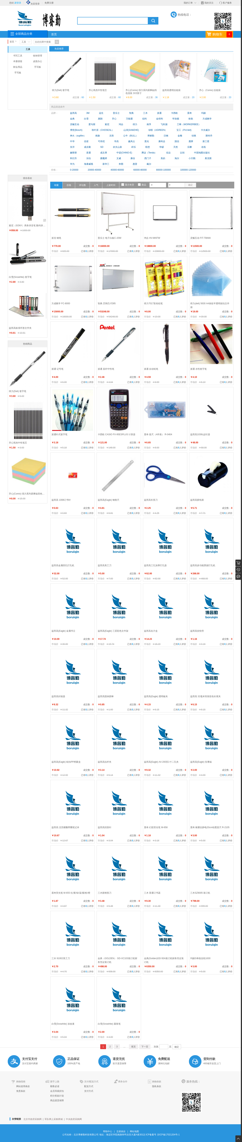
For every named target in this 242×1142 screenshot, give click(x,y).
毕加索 (175, 118)
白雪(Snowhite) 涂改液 (63, 1024)
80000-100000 (163, 170)
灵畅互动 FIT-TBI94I (200, 238)
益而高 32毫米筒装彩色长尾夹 (205, 696)
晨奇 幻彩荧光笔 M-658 (156, 827)
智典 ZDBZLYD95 (107, 303)
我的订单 (188, 3)
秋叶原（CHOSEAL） (103, 130)
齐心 (114, 118)
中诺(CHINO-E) (124, 152)
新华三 (106, 164)
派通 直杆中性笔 (106, 369)
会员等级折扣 (57, 1091)
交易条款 (121, 1131)
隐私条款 (156, 1086)
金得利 (159, 118)
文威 (118, 158)
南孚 (149, 124)
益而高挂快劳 (197, 631)
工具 (24, 42)
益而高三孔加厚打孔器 (155, 565)
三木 (145, 113)
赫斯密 (73, 152)
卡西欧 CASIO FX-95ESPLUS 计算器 (116, 434)
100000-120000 (188, 170)
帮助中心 (107, 1131)
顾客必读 (54, 1086)
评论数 (82, 185)
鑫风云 (131, 141)
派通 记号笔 (57, 369)
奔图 (121, 164)
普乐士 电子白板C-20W (109, 238)
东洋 (72, 147)
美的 (163, 158)
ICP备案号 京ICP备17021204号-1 (163, 1134)
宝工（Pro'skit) (183, 130)
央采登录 (33, 3)
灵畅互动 (74, 124)
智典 (131, 113)
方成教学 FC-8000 (61, 303)
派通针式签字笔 (59, 434)
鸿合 (121, 124)
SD (101, 147)
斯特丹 (209, 135)
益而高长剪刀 (151, 500)
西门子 (147, 158)
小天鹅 (192, 158)
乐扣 (88, 158)
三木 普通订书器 (152, 893)
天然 (175, 147)
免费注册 (49, 3)
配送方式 (88, 1086)
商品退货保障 (57, 1100)
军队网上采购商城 (54, 1119)
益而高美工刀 (104, 565)
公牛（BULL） (130, 135)
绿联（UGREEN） (157, 130)
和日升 (73, 158)
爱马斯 (92, 124)
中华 (72, 141)
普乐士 (116, 113)
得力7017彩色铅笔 (153, 303)
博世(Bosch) (76, 130)
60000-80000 (140, 170)
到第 (156, 1046)
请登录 (17, 3)
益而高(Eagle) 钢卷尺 (108, 500)
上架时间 (110, 185)
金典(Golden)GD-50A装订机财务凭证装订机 (164, 960)
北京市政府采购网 (32, 1119)
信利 (144, 118)
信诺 (86, 141)
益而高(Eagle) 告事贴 (201, 762)
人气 (96, 185)
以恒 (182, 152)
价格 (69, 185)
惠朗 (100, 118)
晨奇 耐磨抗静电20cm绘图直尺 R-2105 (209, 827)
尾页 (133, 1046)
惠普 (135, 164)
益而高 (73, 113)
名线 (203, 147)
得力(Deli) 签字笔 (60, 90)
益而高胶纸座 (197, 500)
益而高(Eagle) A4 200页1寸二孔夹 (161, 762)
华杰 (116, 141)
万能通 (129, 118)
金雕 (180, 135)
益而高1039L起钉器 (200, 434)
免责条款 (20, 1091)
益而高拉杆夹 (104, 762)
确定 (190, 185)
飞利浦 (164, 124)
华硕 (161, 147)
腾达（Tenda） (149, 152)
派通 (159, 113)
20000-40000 (94, 170)
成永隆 (87, 147)
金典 (72, 118)
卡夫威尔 (205, 130)
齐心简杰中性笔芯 (98, 90)
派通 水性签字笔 (198, 369)
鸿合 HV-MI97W (152, 238)
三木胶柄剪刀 (104, 893)
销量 (56, 185)
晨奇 (189, 113)
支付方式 (88, 1091)
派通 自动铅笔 (151, 369)
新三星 (206, 141)
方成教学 (207, 118)
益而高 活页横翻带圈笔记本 (65, 827)
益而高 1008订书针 (61, 500)
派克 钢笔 (56, 238)
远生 (101, 113)
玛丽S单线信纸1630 (200, 958)
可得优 (101, 141)
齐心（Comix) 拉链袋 (209, 90)
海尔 (177, 158)
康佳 (132, 158)
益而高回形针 (104, 827)
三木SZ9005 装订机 (200, 893)
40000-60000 (117, 170)
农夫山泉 (117, 147)
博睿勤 (150, 135)
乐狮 (189, 147)
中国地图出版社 (202, 152)
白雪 (86, 118)
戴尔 (149, 164)
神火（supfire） (78, 135)
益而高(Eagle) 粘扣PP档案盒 (66, 762)
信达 (168, 152)
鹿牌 (191, 141)
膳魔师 (103, 158)
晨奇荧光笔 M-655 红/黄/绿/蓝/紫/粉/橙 (71, 893)
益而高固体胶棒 (106, 696)
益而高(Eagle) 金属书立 (63, 631)
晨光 (146, 141)
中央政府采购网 (74, 1119)
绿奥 (194, 135)
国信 (177, 141)
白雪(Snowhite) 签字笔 (20, 277)
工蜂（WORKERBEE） (189, 124)
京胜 (111, 135)
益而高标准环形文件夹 (20, 328)
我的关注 (208, 3)
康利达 (161, 141)
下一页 (144, 1046)
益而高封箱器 (58, 696)
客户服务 (227, 3)
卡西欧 (174, 113)
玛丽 (203, 113)
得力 (135, 124)
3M (87, 113)
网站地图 (134, 1131)
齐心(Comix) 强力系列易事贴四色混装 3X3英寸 (28, 493)
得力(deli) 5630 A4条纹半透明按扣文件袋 (209, 305)
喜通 (88, 152)
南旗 (97, 135)
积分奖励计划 (57, 1095)
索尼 (107, 124)
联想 (147, 147)
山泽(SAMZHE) (131, 130)
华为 (72, 164)
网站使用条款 (23, 1086)
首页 (54, 34)
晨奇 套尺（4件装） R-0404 (158, 434)
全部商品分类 (23, 33)
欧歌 (191, 118)
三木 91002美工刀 (61, 958)
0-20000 (74, 170)
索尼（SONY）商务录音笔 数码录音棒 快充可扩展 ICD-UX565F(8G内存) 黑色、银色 (28, 225)
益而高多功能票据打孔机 (202, 565)
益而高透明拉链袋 (171, 90)
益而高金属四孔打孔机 (63, 565)
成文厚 (103, 152)
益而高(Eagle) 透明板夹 (156, 696)
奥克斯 (208, 158)
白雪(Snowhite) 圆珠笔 (109, 1024)
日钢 (166, 135)
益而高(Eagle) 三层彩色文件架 (113, 631)
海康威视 (88, 164)
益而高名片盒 (151, 631)
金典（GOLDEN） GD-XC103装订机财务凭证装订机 (117, 960)
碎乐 (133, 147)
